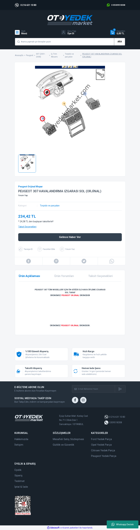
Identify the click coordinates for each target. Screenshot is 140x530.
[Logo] (70, 20)
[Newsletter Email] (93, 388)
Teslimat (19, 481)
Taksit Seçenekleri (27, 226)
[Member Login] (68, 32)
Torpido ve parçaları (50, 205)
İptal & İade (21, 486)
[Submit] (120, 388)
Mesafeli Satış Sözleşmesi (68, 439)
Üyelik (17, 469)
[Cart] (117, 32)
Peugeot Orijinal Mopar (30, 186)
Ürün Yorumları (64, 276)
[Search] (70, 42)
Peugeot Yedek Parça (103, 456)
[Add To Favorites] (46, 249)
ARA (120, 41)
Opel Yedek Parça (101, 444)
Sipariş (18, 475)
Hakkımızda (21, 439)
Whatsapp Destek (122, 524)
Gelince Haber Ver (70, 237)
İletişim (18, 444)
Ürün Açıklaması (29, 276)
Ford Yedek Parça (101, 439)
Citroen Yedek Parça (103, 450)
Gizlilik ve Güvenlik (63, 444)
